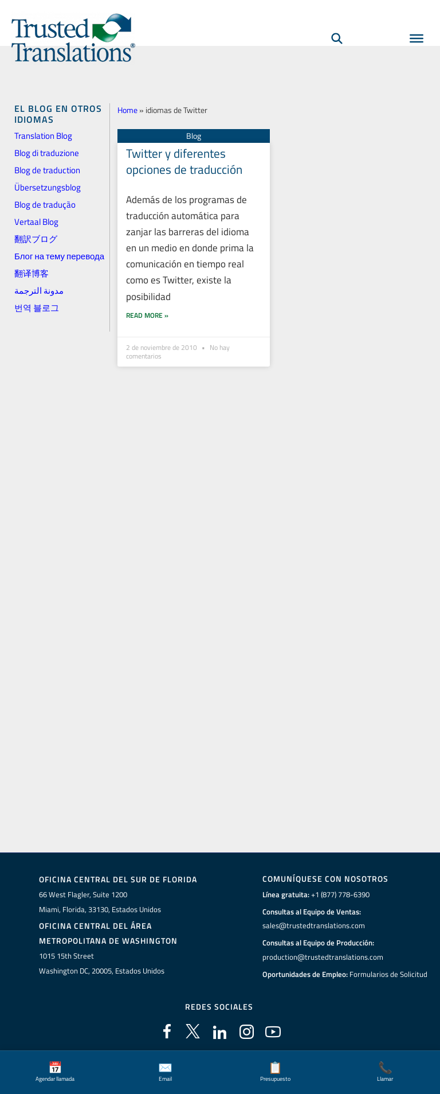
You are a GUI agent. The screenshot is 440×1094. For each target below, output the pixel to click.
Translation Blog (43, 135)
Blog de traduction (47, 170)
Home (127, 110)
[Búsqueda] (337, 37)
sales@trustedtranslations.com (313, 925)
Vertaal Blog (36, 221)
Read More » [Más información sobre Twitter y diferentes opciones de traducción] (147, 298)
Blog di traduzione (46, 152)
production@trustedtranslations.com (322, 957)
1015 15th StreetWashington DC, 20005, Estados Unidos (101, 962)
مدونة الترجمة (39, 290)
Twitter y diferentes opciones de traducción (184, 161)
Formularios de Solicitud (388, 973)
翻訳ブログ (35, 239)
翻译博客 (31, 273)
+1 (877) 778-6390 (340, 894)
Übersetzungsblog (47, 187)
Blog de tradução (45, 204)
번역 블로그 (36, 307)
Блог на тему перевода (59, 256)
